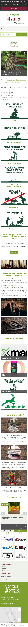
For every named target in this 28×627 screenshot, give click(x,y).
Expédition (3, 566)
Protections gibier (9, 391)
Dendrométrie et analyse (14, 142)
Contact (3, 570)
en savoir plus (12, 285)
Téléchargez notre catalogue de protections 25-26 (14, 73)
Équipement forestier (14, 121)
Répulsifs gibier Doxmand (12, 358)
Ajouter (20, 530)
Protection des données (7, 578)
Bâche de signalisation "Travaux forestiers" (12, 517)
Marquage (6, 375)
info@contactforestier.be (9, 94)
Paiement (3, 568)
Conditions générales (6, 576)
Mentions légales (5, 580)
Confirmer (14, 8)
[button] (7, 540)
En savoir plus (14, 252)
